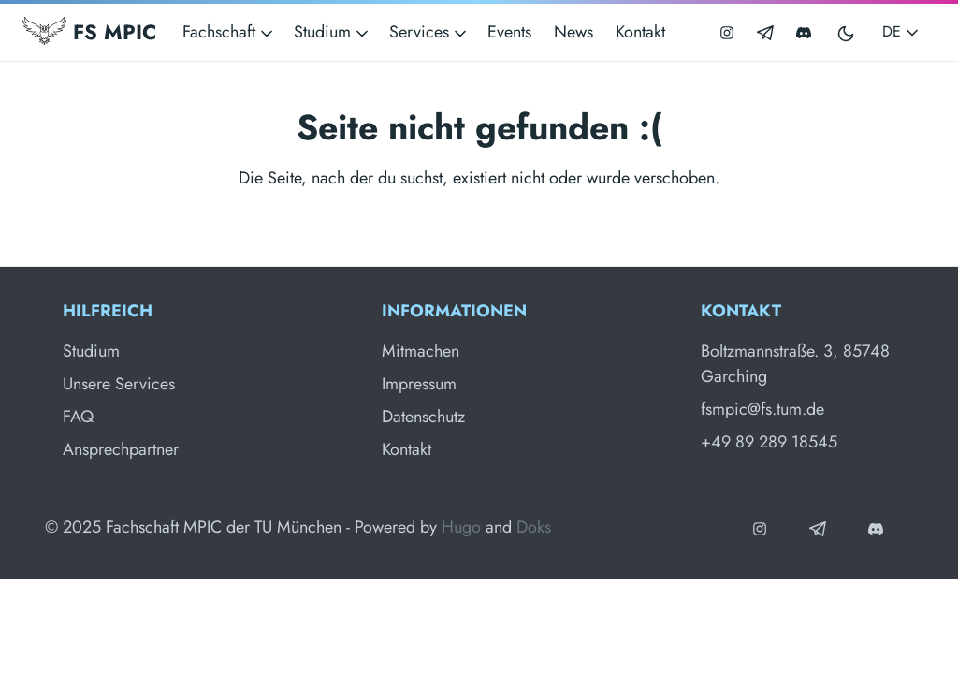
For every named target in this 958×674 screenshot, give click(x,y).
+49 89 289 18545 (769, 442)
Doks (533, 527)
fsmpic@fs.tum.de (762, 409)
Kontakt (640, 32)
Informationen (454, 311)
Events (509, 32)
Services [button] (429, 32)
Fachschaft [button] (229, 32)
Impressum (419, 384)
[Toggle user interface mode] (847, 32)
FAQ (78, 416)
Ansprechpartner (121, 449)
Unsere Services (119, 384)
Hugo (461, 527)
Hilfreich (107, 311)
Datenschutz (423, 416)
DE (902, 31)
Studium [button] (332, 32)
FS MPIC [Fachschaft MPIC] (89, 32)
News (573, 32)
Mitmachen (420, 351)
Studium (91, 351)
